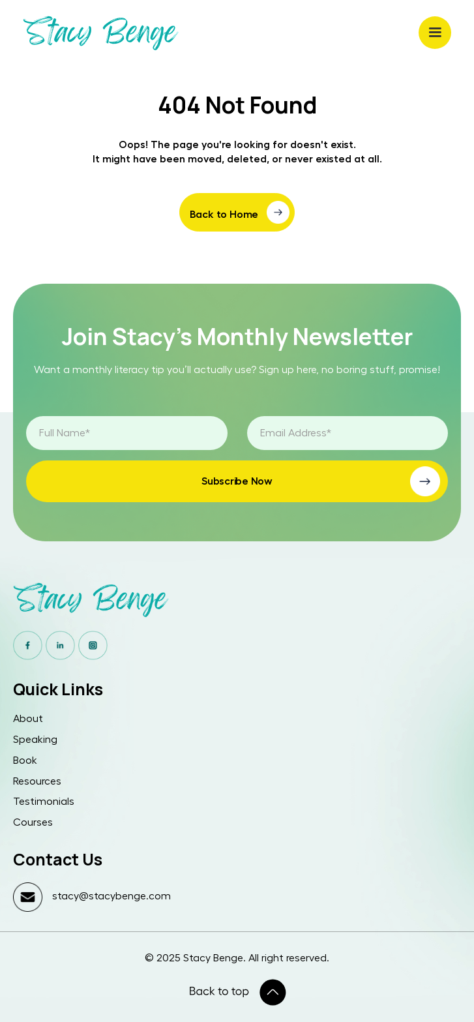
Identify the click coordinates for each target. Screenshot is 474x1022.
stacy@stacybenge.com (111, 896)
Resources (37, 781)
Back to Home (224, 214)
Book (25, 760)
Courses (33, 822)
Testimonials (43, 801)
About (28, 719)
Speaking (35, 739)
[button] (435, 32)
